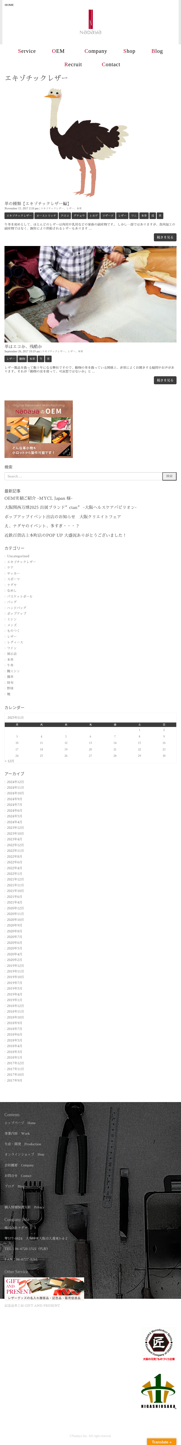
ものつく (13, 630)
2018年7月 (14, 1028)
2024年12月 (15, 782)
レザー (70, 208)
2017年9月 (14, 1080)
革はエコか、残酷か (23, 347)
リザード (108, 215)
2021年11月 (15, 885)
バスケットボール (20, 596)
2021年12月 (15, 879)
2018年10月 (15, 1017)
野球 (10, 688)
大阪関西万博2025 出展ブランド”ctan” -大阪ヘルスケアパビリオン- (70, 507)
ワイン (12, 648)
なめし (12, 590)
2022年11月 (15, 850)
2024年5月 (14, 816)
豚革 (10, 676)
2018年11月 (15, 1011)
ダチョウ (79, 215)
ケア (10, 567)
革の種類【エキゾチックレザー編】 (37, 204)
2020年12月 (15, 908)
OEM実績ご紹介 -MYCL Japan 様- (38, 498)
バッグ (12, 602)
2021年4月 (14, 902)
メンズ (12, 625)
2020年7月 (14, 936)
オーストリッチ (46, 215)
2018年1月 (14, 1057)
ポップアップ (16, 613)
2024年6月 (14, 810)
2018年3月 (14, 1051)
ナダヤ (12, 585)
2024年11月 (15, 787)
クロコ (65, 215)
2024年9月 (14, 799)
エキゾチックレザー (52, 208)
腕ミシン (13, 671)
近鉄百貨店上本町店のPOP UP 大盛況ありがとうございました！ (65, 535)
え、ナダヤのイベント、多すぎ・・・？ (41, 526)
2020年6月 (14, 942)
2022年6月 (14, 862)
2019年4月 (14, 994)
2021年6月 (14, 896)
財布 (10, 682)
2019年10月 (15, 977)
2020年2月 (14, 959)
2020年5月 (14, 948)
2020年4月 (14, 954)
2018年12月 (15, 1005)
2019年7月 (14, 982)
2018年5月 (14, 1040)
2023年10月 (15, 833)
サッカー (13, 573)
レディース (15, 642)
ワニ (134, 215)
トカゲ (93, 215)
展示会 (12, 653)
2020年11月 (15, 913)
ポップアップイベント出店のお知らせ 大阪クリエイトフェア (62, 517)
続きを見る (165, 237)
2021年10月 (15, 890)
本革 (79, 208)
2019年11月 (15, 971)
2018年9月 (14, 1023)
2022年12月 (15, 845)
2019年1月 (14, 1000)
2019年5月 (14, 988)
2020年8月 (14, 931)
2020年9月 (14, 925)
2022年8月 (14, 856)
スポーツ (13, 579)
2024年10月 (15, 793)
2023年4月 (14, 839)
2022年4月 (14, 868)
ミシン (12, 619)
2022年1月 (14, 873)
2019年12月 (15, 965)
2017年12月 (15, 1063)
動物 (22, 358)
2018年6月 (14, 1034)
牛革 (10, 665)
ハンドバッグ (16, 608)
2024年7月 (14, 804)
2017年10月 (15, 1074)
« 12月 (9, 761)
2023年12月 (15, 827)
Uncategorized (18, 556)
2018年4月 (14, 1046)
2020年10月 (15, 919)
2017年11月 (15, 1069)
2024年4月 (14, 822)
